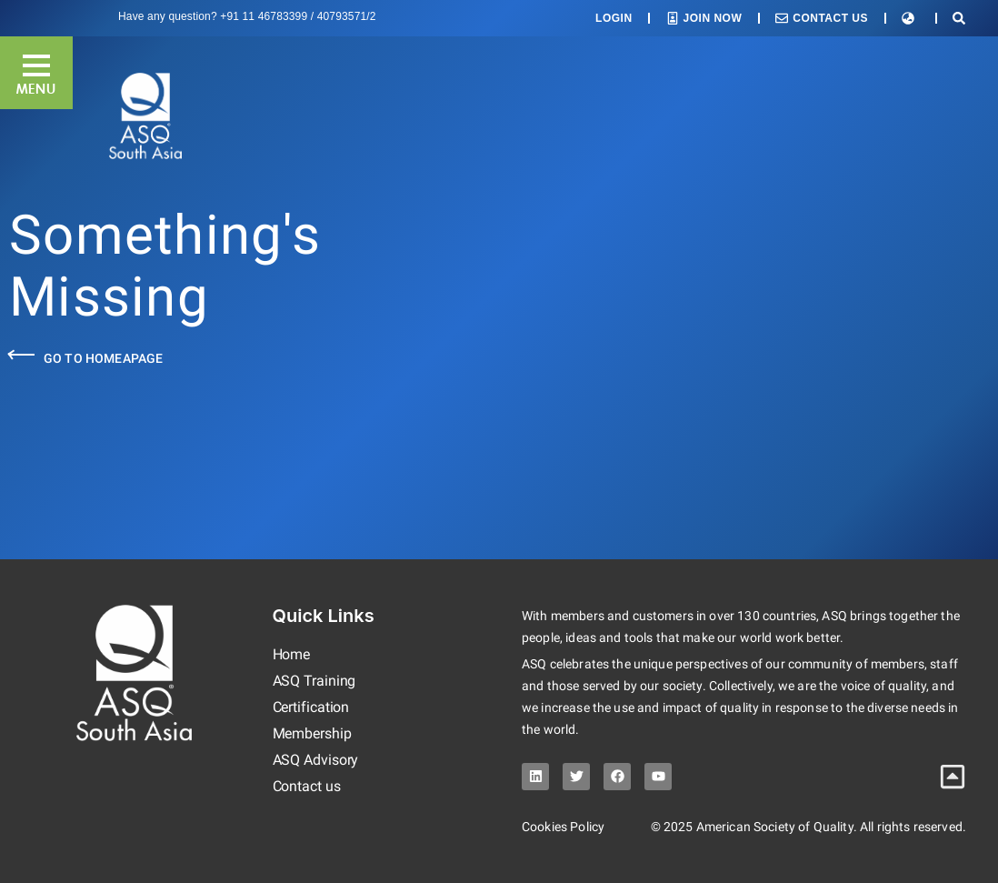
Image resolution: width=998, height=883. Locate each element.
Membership (312, 733)
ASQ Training (314, 680)
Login (614, 18)
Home (292, 654)
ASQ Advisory (316, 759)
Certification (311, 707)
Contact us (307, 786)
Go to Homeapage (103, 358)
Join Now (713, 18)
